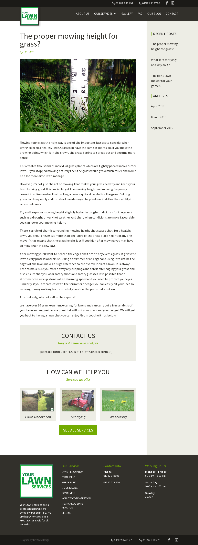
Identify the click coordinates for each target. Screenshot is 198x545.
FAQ (140, 14)
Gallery (127, 14)
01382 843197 (111, 475)
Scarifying (78, 417)
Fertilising (68, 477)
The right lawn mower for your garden (161, 81)
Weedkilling (118, 417)
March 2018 (158, 117)
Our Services (103, 14)
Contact (172, 14)
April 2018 (157, 106)
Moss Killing (70, 487)
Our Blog (154, 14)
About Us (82, 14)
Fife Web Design (41, 540)
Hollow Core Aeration (76, 498)
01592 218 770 (111, 482)
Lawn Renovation (38, 417)
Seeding (66, 513)
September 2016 (162, 128)
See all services (78, 430)
